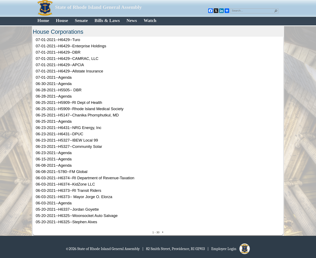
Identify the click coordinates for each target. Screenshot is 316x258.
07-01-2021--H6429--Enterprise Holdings (71, 46)
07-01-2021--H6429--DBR (58, 52)
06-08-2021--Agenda (54, 165)
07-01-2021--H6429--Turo (58, 39)
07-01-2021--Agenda (54, 77)
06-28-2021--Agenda (54, 96)
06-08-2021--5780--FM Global (61, 171)
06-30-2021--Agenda (54, 83)
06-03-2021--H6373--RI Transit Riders (68, 190)
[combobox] (253, 10)
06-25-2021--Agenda (54, 121)
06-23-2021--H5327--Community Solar (69, 146)
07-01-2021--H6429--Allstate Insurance (69, 71)
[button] (276, 11)
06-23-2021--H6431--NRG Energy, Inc (68, 127)
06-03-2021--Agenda (54, 203)
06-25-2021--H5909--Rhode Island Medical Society (80, 109)
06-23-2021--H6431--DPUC (59, 134)
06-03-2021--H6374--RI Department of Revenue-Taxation (85, 178)
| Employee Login (228, 248)
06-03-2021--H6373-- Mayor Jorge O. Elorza (74, 197)
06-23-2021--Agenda (54, 153)
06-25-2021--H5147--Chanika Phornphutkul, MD (77, 115)
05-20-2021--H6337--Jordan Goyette (67, 209)
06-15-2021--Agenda (54, 159)
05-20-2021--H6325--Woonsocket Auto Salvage (77, 215)
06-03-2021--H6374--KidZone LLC (65, 184)
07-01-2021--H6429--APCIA (60, 65)
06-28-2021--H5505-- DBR (59, 90)
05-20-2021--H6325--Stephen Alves (66, 222)
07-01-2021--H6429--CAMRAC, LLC (67, 58)
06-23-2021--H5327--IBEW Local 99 (67, 140)
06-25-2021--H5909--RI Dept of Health (69, 102)
